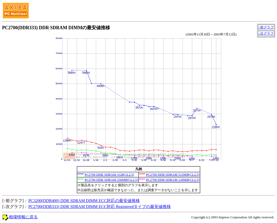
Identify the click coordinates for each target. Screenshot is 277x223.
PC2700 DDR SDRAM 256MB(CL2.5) (111, 180)
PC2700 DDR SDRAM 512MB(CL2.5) (172, 174)
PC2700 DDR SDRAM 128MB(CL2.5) (172, 180)
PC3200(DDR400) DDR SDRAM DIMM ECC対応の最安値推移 (84, 200)
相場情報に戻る (23, 217)
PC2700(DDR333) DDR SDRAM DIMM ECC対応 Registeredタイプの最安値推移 (99, 206)
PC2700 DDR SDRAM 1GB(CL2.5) (109, 174)
